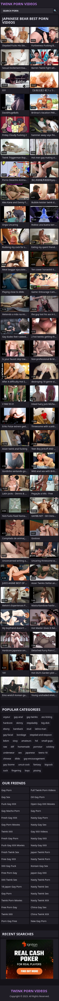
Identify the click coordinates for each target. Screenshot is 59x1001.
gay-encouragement (34, 758)
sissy (15, 740)
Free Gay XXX (8, 859)
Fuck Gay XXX (8, 803)
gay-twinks (32, 716)
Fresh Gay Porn (9, 838)
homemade (24, 746)
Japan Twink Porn (40, 852)
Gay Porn (6, 790)
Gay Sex (5, 797)
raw (5, 746)
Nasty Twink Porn (40, 859)
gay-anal (18, 716)
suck (5, 770)
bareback (18, 728)
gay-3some (8, 764)
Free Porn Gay (9, 872)
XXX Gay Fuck (8, 865)
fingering (16, 770)
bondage (21, 734)
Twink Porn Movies (11, 900)
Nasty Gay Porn (39, 817)
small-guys (47, 740)
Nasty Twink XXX (40, 900)
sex (20, 752)
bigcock (49, 764)
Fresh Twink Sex (10, 852)
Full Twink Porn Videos (43, 790)
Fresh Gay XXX (9, 817)
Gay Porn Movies (10, 824)
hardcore (7, 722)
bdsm (6, 740)
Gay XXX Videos (39, 831)
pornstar (38, 746)
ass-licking (47, 716)
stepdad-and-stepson (41, 734)
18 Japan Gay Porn (11, 886)
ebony (6, 728)
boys (27, 770)
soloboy (50, 746)
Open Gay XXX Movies (43, 803)
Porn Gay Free (9, 921)
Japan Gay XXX (39, 872)
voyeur (6, 716)
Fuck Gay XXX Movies (13, 845)
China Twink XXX (40, 914)
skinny (19, 722)
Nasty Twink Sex (40, 886)
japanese (30, 752)
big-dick (45, 722)
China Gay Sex (38, 907)
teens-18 (43, 752)
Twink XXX (7, 831)
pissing (37, 770)
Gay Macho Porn (10, 810)
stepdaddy (32, 722)
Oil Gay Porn (38, 797)
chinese (7, 758)
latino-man (40, 728)
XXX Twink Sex (9, 879)
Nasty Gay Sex (38, 824)
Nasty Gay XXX (39, 838)
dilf (12, 746)
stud (29, 728)
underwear (8, 752)
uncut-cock (24, 764)
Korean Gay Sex (39, 865)
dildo (17, 758)
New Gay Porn (39, 921)
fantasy (37, 764)
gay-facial (8, 734)
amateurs (26, 740)
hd (36, 740)
